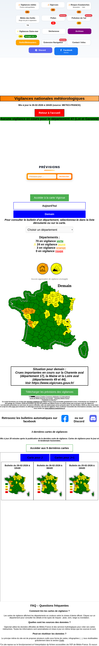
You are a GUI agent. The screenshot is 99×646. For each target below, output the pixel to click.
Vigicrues (53, 5)
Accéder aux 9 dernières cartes (49, 435)
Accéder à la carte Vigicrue (49, 193)
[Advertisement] (49, 76)
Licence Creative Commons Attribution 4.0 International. (52, 384)
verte (60, 228)
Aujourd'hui (34, 201)
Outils (61, 628)
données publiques (33, 389)
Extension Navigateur (53, 42)
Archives (79, 31)
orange (61, 235)
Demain (65, 201)
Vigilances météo (27, 6)
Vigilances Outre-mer (27, 31)
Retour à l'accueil (49, 112)
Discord (40, 50)
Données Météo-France (61, 385)
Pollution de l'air (79, 18)
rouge (59, 238)
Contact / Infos (78, 42)
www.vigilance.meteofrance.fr (55, 395)
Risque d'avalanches (78, 6)
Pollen (53, 18)
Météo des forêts (28, 19)
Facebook (66, 51)
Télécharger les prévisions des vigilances (49, 379)
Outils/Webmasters (27, 42)
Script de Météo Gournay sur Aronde (41, 385)
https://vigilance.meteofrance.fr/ (13, 640)
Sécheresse (54, 31)
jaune (62, 231)
